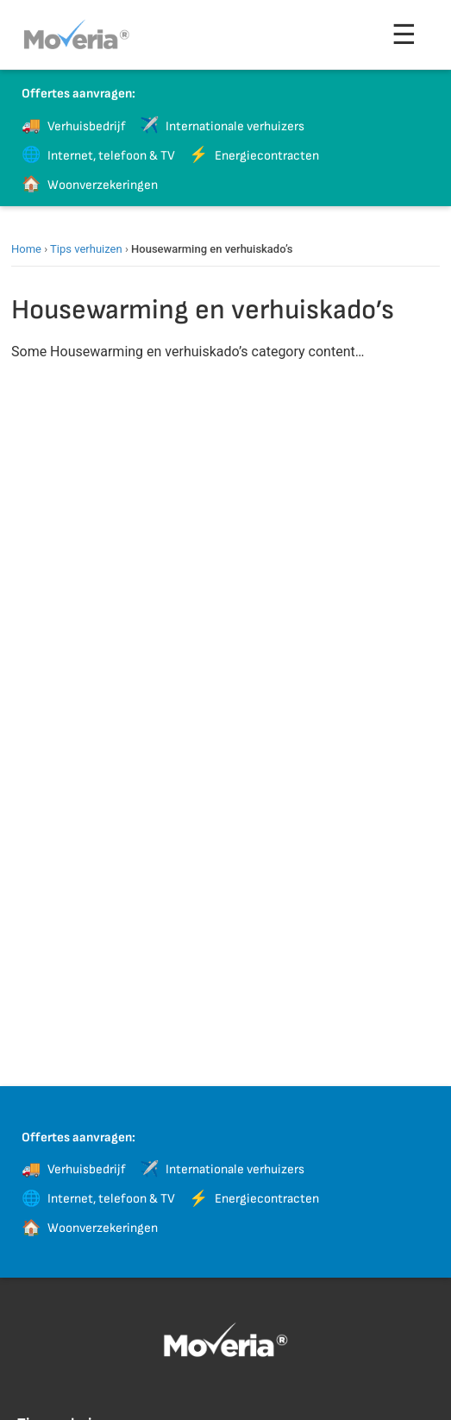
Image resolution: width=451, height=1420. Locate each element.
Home (26, 248)
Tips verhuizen (86, 248)
